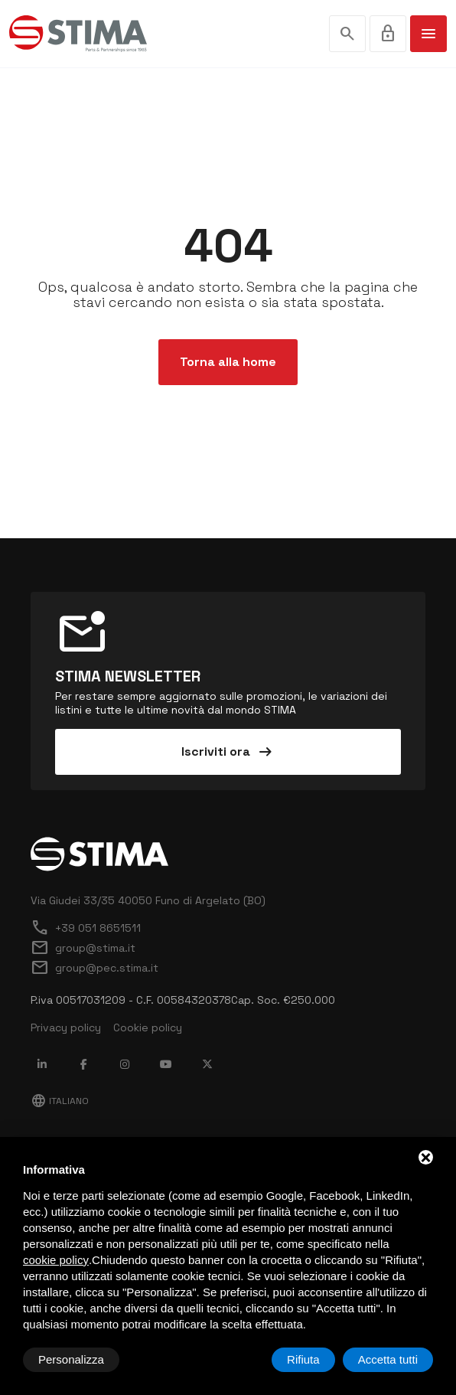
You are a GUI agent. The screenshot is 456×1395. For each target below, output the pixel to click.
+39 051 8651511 (86, 928)
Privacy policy (66, 1027)
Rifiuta (303, 1359)
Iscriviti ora (228, 752)
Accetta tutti (388, 1359)
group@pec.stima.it (94, 968)
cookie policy (56, 1259)
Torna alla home (228, 362)
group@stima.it (83, 948)
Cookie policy (147, 1027)
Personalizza (71, 1359)
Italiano (60, 1101)
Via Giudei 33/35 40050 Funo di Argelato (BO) (148, 900)
